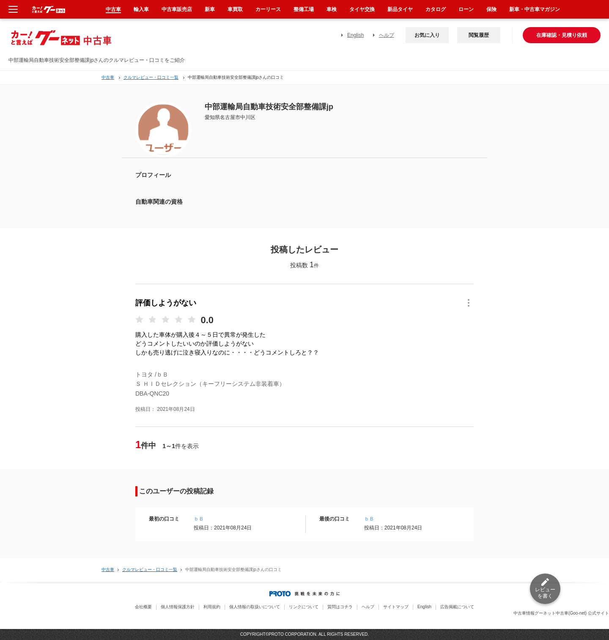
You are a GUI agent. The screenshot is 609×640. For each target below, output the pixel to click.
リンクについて (303, 606)
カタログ (435, 9)
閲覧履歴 (479, 35)
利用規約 (211, 606)
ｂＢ (199, 519)
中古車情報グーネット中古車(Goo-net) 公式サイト (561, 613)
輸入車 (141, 9)
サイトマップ (396, 606)
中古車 (108, 77)
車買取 (235, 9)
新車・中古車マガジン (534, 9)
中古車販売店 (177, 9)
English (355, 35)
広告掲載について (457, 606)
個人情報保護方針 (178, 606)
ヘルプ (386, 35)
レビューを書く (545, 593)
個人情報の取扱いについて (254, 606)
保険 (491, 9)
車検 (331, 9)
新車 (210, 9)
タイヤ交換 (362, 9)
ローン (466, 9)
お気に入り (427, 35)
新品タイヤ (400, 9)
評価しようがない (165, 303)
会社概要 (143, 606)
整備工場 (304, 9)
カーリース (268, 9)
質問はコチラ (340, 606)
